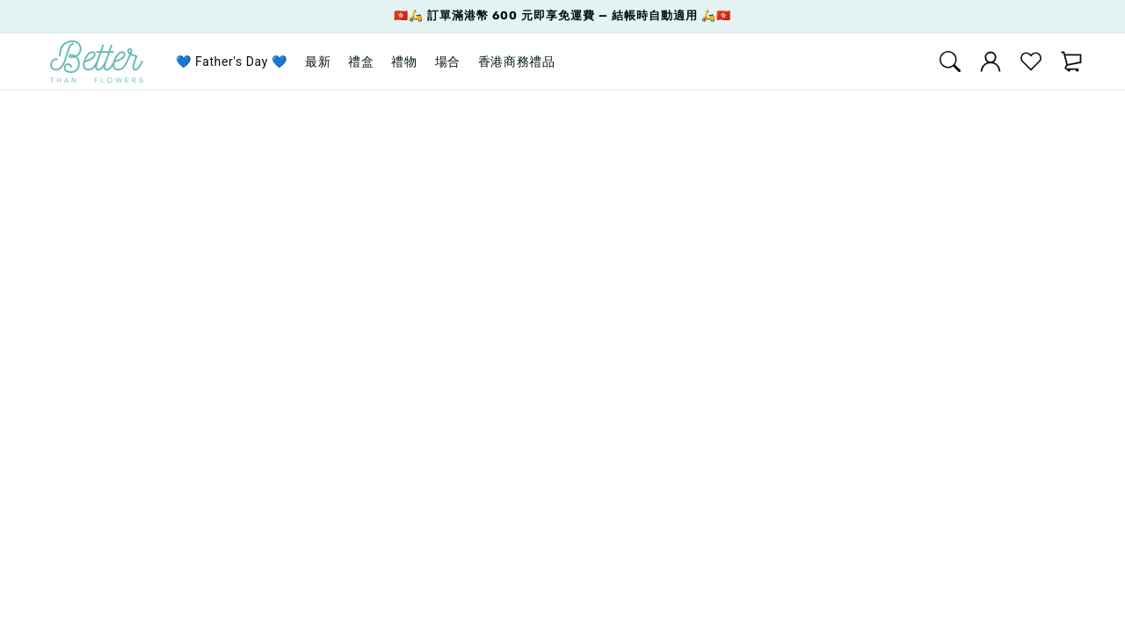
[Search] (950, 61)
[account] (990, 61)
